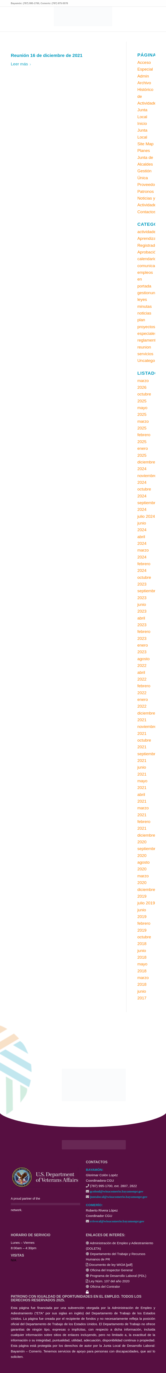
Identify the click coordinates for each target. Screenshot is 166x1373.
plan (141, 320)
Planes (143, 150)
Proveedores (149, 184)
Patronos (145, 191)
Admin (143, 76)
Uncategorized (150, 360)
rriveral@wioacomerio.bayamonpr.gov (117, 1221)
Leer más (21, 64)
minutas (144, 306)
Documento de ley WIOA (107, 1265)
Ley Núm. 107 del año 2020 (109, 1281)
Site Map (145, 144)
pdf (129, 1265)
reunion (144, 347)
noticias (144, 313)
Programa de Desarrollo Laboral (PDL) (118, 1276)
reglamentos (148, 340)
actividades (147, 231)
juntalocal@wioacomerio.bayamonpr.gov (118, 1196)
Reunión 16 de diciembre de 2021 (46, 55)
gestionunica (148, 292)
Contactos (146, 212)
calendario (146, 259)
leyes (142, 299)
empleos (145, 272)
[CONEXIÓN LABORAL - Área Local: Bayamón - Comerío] (83, 16)
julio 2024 (146, 516)
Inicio (142, 123)
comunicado (148, 265)
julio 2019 (146, 903)
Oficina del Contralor (105, 1286)
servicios (145, 354)
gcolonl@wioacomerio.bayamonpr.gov (116, 1191)
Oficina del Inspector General (111, 1270)
